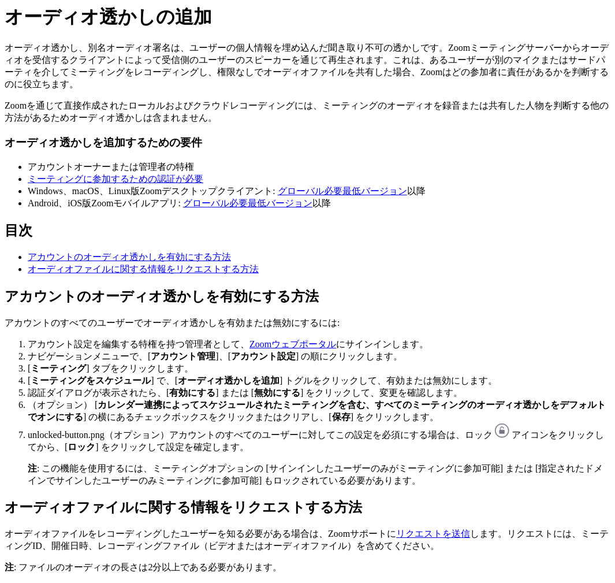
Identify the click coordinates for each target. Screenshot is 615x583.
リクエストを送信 (433, 534)
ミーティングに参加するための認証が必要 (115, 179)
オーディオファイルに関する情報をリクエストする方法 (143, 269)
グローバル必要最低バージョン (342, 191)
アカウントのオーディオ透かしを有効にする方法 (129, 257)
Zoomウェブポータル (292, 344)
